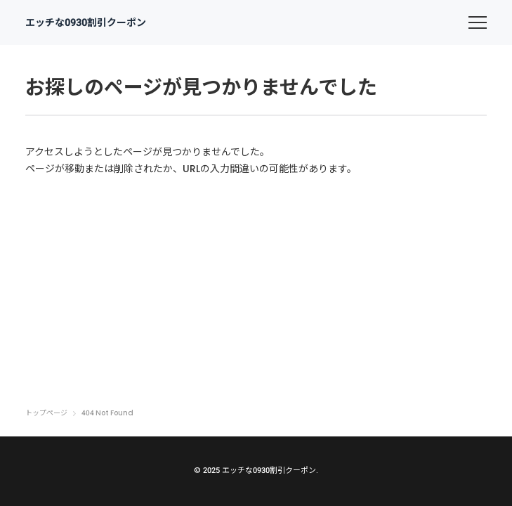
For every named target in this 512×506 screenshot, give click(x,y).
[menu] (477, 22)
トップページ (46, 413)
